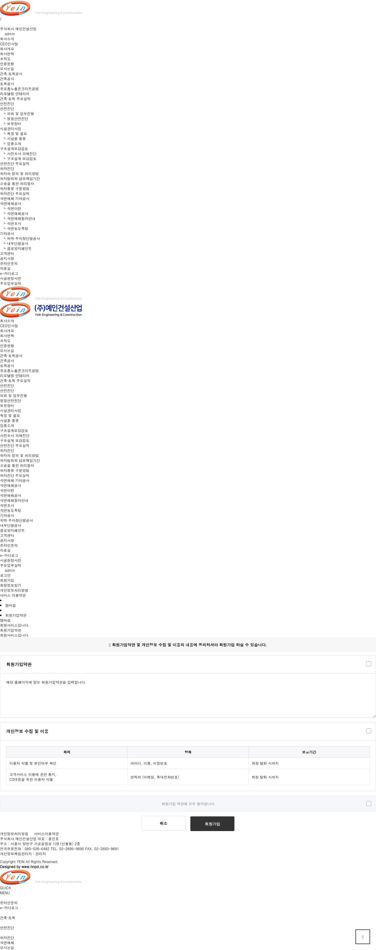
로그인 (5, 575)
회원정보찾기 (10, 585)
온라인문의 (9, 263)
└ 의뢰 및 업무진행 (17, 113)
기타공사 (7, 233)
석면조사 (7, 505)
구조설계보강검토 (14, 148)
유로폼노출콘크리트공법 (19, 88)
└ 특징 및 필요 (13, 133)
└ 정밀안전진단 (14, 118)
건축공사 (7, 78)
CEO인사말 (9, 43)
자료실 (5, 268)
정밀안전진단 (10, 400)
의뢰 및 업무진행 (13, 395)
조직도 (5, 58)
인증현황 (7, 63)
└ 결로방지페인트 (16, 248)
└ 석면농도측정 (14, 228)
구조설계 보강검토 (14, 440)
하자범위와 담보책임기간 (20, 178)
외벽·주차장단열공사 (16, 520)
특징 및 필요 (10, 415)
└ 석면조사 (10, 223)
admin (7, 33)
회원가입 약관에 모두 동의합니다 (188, 803)
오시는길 (7, 68)
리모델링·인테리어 (14, 93)
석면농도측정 (10, 510)
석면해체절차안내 (14, 500)
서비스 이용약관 (13, 595)
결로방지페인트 (12, 530)
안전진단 (7, 108)
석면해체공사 (10, 203)
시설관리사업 (10, 128)
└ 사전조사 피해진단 (18, 153)
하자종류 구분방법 (14, 188)
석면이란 (7, 490)
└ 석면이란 (10, 208)
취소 (163, 823)
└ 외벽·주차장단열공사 (20, 238)
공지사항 (7, 258)
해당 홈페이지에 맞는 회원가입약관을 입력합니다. (188, 695)
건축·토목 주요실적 (15, 98)
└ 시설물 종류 (13, 138)
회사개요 (7, 48)
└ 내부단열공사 (14, 243)
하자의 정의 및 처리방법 (19, 173)
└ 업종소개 (10, 143)
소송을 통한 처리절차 (17, 183)
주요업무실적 (10, 283)
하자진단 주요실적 (14, 193)
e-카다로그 (9, 273)
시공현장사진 (10, 278)
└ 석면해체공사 (14, 213)
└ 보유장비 (10, 123)
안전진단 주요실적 (14, 163)
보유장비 (7, 405)
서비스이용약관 (46, 833)
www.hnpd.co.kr (34, 866)
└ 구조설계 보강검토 (18, 158)
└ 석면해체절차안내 (17, 218)
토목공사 (7, 83)
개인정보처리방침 (14, 590)
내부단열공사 (10, 525)
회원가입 (7, 580)
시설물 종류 (9, 420)
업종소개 (7, 425)
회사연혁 (7, 53)
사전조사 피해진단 (14, 435)
